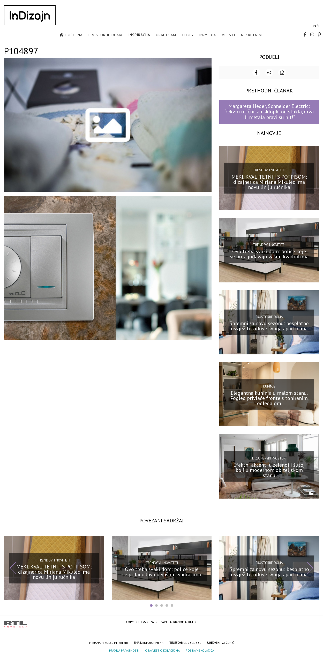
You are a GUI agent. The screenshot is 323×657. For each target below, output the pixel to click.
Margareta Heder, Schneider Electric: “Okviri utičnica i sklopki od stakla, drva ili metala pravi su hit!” (269, 111)
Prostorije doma (105, 35)
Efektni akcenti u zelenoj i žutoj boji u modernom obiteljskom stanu (269, 469)
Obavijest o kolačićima (162, 650)
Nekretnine (252, 35)
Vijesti (228, 35)
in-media (207, 35)
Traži (315, 26)
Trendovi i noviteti (269, 170)
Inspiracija (139, 35)
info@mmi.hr (153, 642)
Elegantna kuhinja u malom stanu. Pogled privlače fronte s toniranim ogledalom (269, 397)
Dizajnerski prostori (269, 458)
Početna (73, 35)
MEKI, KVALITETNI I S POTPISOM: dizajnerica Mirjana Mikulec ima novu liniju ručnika (269, 181)
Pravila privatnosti (124, 650)
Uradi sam (166, 35)
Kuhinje (269, 386)
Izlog (187, 35)
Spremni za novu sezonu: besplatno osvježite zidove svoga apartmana (269, 326)
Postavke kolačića (200, 650)
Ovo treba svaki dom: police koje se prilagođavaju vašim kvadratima (269, 254)
